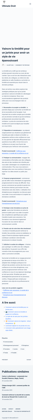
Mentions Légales (7, 411)
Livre (22, 349)
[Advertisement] (16, 25)
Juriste (15, 349)
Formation (6, 349)
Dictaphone (25, 345)
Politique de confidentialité (22, 411)
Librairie (17, 409)
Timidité (13, 352)
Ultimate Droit (9, 6)
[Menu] (30, 4)
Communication (8, 341)
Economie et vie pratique (22, 65)
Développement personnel (10, 345)
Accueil (4, 409)
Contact (10, 409)
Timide (5, 352)
